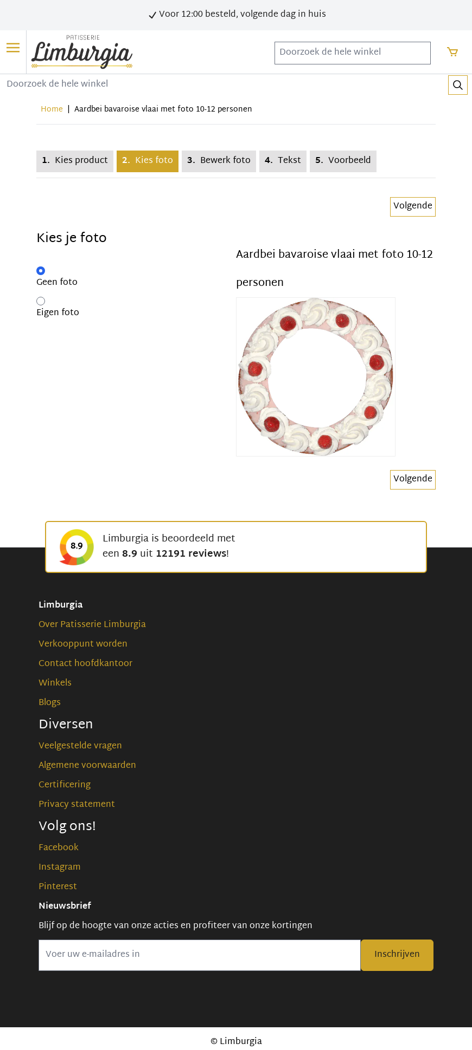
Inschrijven (397, 955)
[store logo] (82, 52)
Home (52, 109)
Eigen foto (57, 313)
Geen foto (57, 283)
